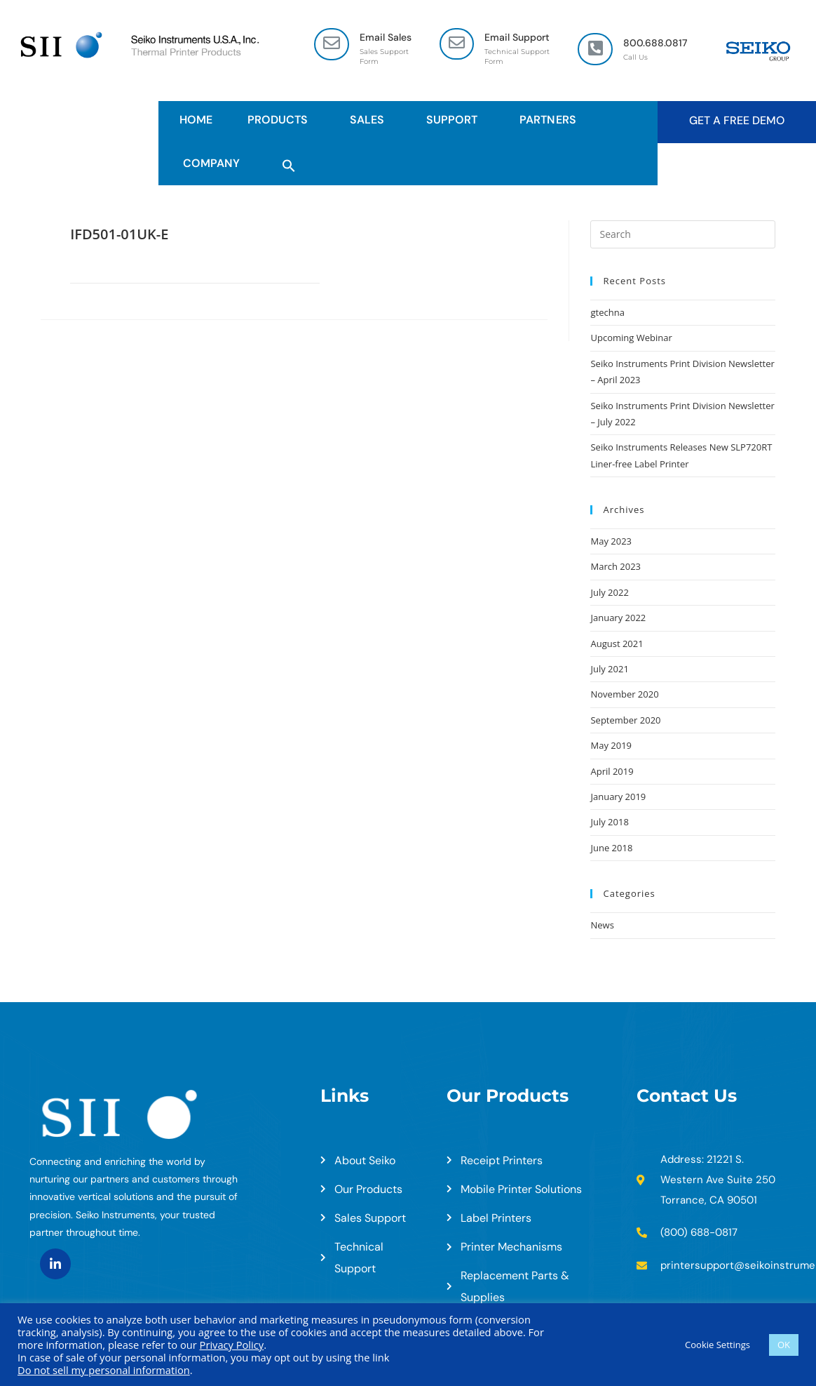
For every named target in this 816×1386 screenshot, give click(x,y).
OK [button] (783, 1344)
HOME (195, 119)
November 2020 (624, 694)
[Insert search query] (682, 234)
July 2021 (609, 668)
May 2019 (611, 745)
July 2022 (609, 592)
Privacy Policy (232, 1345)
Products (281, 119)
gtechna (607, 312)
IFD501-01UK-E (119, 234)
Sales (370, 119)
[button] (289, 163)
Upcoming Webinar (631, 337)
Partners (551, 119)
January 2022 (618, 617)
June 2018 (611, 847)
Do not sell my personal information (104, 1370)
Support (455, 119)
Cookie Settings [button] (717, 1344)
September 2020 (625, 720)
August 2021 (616, 643)
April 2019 (611, 771)
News (601, 925)
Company (215, 163)
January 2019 (618, 796)
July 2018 (609, 821)
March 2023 (615, 566)
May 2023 (611, 541)
